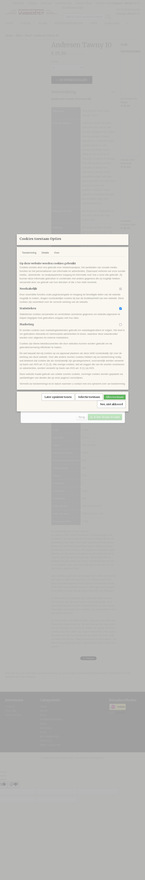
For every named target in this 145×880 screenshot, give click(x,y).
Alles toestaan (115, 401)
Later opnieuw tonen (58, 401)
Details (45, 257)
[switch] (120, 294)
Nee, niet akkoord (111, 409)
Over (56, 257)
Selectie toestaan (89, 401)
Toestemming (29, 257)
